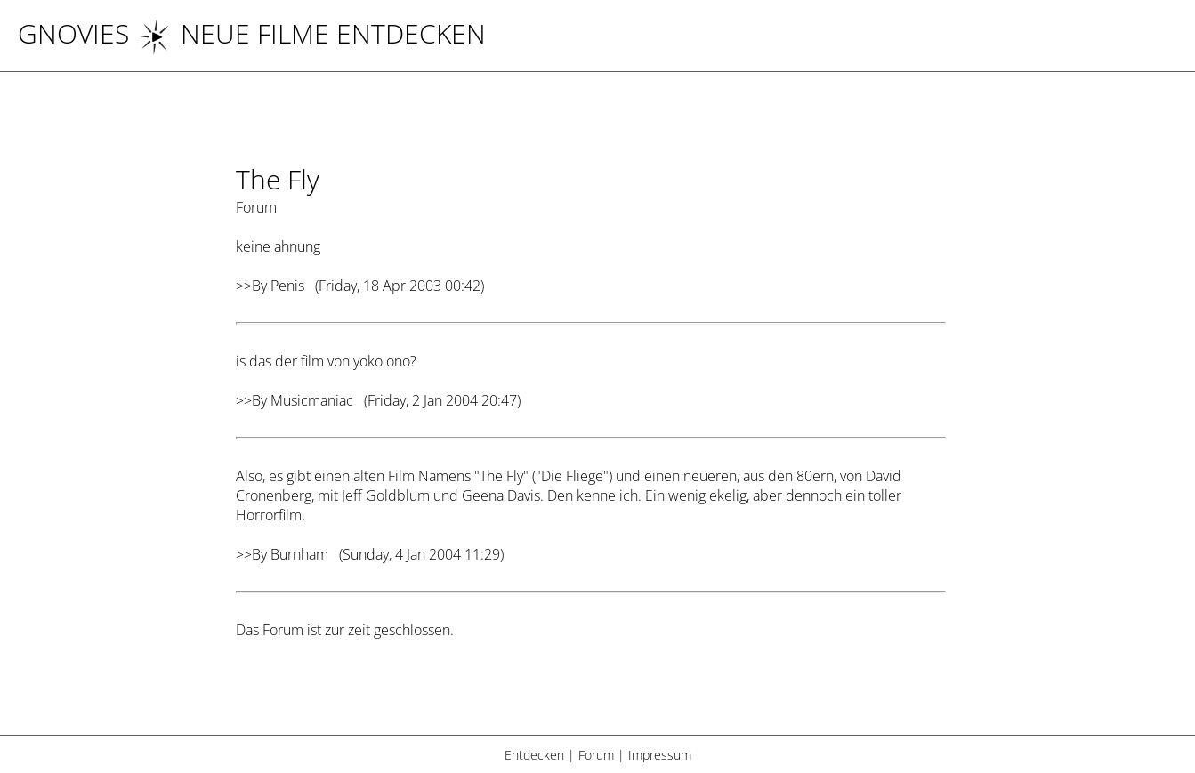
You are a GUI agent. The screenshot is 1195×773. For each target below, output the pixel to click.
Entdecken (534, 754)
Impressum (659, 754)
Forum (596, 754)
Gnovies (73, 33)
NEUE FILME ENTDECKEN (311, 33)
